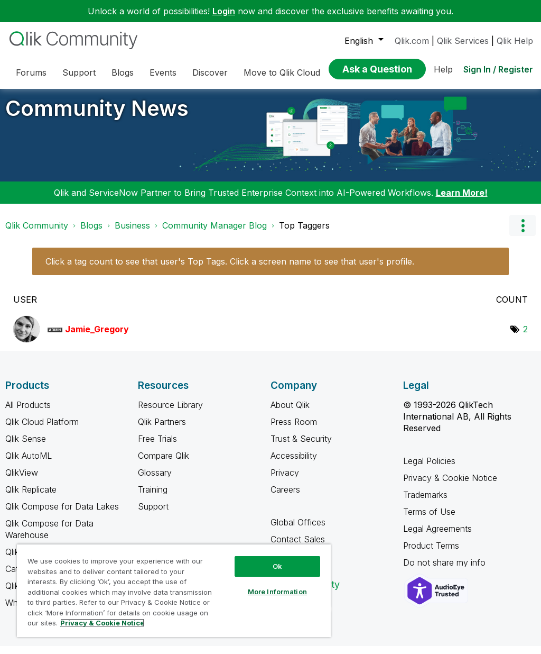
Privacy (284, 480)
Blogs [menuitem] (122, 72)
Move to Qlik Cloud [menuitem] (282, 72)
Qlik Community (36, 233)
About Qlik (290, 412)
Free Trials (157, 446)
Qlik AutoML (28, 463)
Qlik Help (515, 40)
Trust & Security (301, 446)
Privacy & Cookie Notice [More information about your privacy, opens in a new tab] (102, 623)
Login (223, 11)
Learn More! (462, 200)
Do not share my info (445, 570)
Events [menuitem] (163, 72)
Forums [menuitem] (31, 72)
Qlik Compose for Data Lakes (62, 514)
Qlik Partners (162, 429)
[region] (174, 590)
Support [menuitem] (79, 72)
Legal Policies (429, 469)
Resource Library (170, 412)
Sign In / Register (498, 69)
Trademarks (425, 502)
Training (152, 497)
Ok (277, 566)
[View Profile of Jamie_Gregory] (97, 337)
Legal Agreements (437, 536)
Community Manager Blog (214, 233)
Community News (97, 116)
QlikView (21, 480)
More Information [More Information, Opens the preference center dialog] (277, 591)
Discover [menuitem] (210, 72)
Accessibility (293, 463)
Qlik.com (412, 40)
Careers (285, 497)
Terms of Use (429, 519)
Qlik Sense (25, 446)
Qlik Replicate (31, 497)
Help (443, 69)
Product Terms (431, 553)
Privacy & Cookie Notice (450, 485)
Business (132, 233)
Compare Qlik (163, 463)
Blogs (91, 233)
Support (153, 514)
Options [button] (522, 233)
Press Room (293, 429)
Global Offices (297, 530)
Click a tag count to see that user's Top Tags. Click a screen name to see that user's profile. (229, 269)
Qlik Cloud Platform (42, 429)
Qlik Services (463, 40)
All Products (28, 412)
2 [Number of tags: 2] (525, 337)
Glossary (155, 480)
